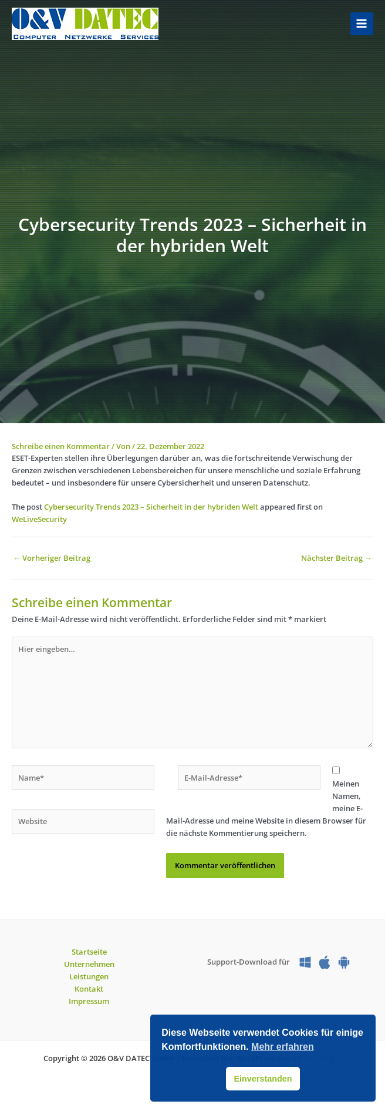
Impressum (89, 1001)
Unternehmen (89, 964)
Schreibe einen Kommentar (61, 446)
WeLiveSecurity (39, 519)
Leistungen (89, 976)
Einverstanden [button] (263, 1078)
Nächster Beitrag (336, 558)
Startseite (89, 951)
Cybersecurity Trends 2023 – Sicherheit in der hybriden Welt (151, 506)
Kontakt (89, 988)
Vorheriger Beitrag (51, 558)
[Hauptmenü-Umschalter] (361, 23)
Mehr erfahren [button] (282, 1047)
